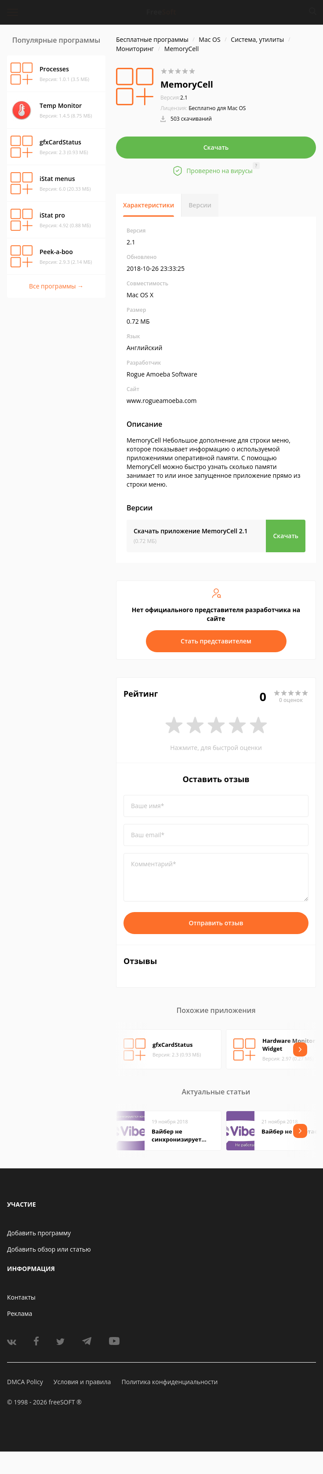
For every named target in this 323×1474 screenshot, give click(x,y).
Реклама (19, 1313)
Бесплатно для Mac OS (217, 108)
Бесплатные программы (152, 39)
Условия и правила (82, 1382)
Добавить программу (39, 1233)
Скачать (216, 147)
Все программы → (56, 286)
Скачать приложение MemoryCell (191, 531)
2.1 (174, 97)
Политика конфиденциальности (169, 1382)
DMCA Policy (25, 1382)
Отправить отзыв (216, 923)
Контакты (21, 1297)
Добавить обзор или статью (49, 1249)
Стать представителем (216, 641)
